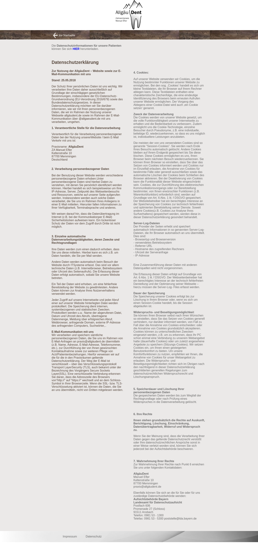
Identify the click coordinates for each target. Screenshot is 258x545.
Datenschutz (94, 536)
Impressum (70, 536)
